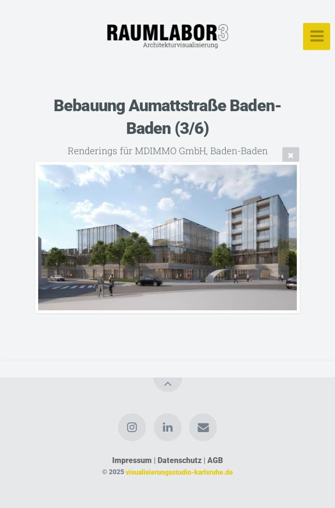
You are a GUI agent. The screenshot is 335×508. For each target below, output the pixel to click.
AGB (215, 460)
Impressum (132, 460)
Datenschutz (180, 460)
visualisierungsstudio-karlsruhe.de (179, 472)
